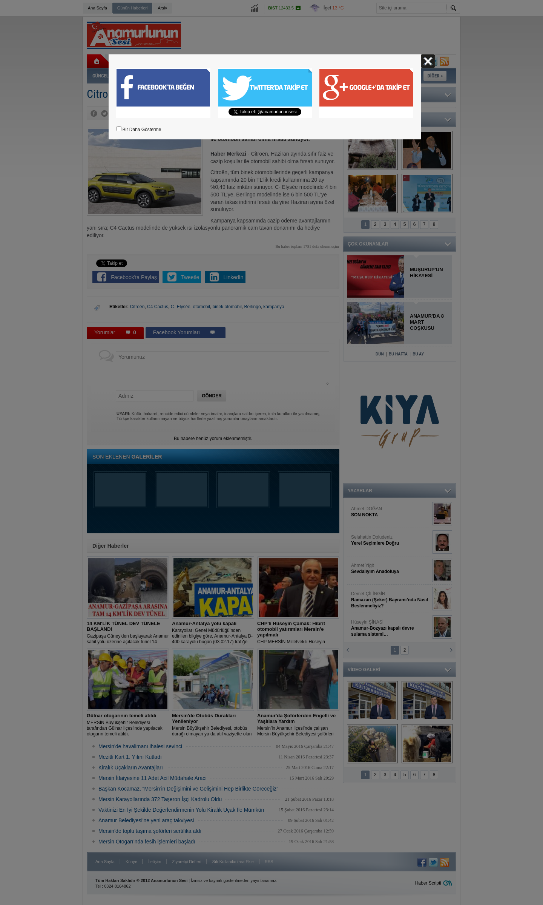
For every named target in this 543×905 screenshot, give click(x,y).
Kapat (428, 61)
